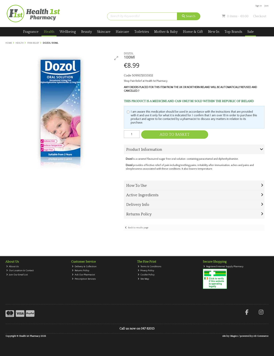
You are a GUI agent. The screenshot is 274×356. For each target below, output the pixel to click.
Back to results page (138, 227)
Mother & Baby (166, 32)
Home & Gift (193, 32)
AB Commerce (260, 336)
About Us (12, 266)
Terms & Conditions (150, 266)
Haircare (122, 32)
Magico (234, 336)
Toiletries (141, 32)
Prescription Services (84, 279)
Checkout (259, 16)
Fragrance (31, 32)
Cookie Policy (146, 274)
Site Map (143, 279)
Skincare (104, 32)
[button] (116, 58)
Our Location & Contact (20, 270)
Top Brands (233, 32)
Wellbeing (68, 32)
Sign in (258, 6)
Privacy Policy (146, 270)
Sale (250, 32)
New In (213, 32)
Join (266, 6)
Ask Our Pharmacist (83, 274)
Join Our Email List (17, 274)
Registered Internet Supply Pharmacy (223, 266)
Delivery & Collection (84, 266)
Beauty (86, 32)
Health (49, 32)
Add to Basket (175, 134)
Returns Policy (80, 270)
